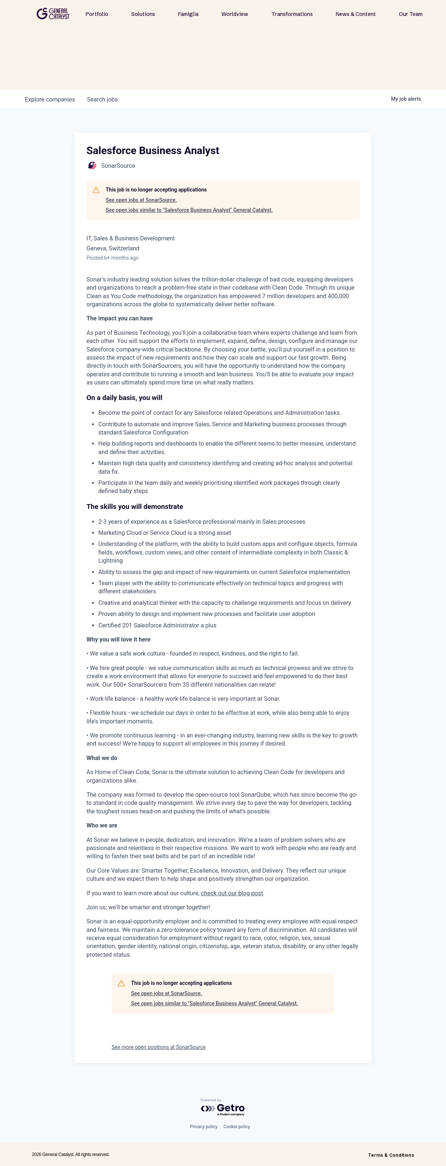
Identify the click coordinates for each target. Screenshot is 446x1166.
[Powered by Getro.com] (223, 1108)
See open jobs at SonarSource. (141, 200)
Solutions (143, 14)
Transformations (292, 14)
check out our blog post (232, 893)
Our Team (411, 14)
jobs (102, 99)
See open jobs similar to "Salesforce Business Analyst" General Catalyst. (189, 210)
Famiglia (188, 14)
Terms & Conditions (391, 1155)
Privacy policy (203, 1126)
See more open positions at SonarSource (159, 1047)
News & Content (356, 14)
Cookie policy (236, 1126)
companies (50, 99)
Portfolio (97, 14)
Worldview (235, 14)
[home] (53, 13)
